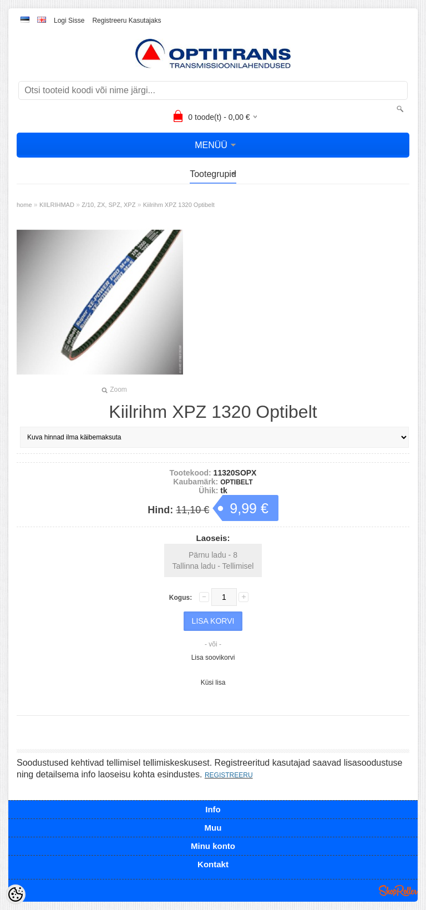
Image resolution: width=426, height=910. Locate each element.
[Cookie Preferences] (16, 894)
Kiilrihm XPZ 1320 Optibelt (179, 204)
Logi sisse (69, 20)
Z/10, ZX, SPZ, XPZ (108, 204)
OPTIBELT (236, 482)
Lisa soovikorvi (213, 657)
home (24, 204)
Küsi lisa (213, 682)
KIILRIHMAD (56, 204)
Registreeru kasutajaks (126, 20)
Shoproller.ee (398, 890)
